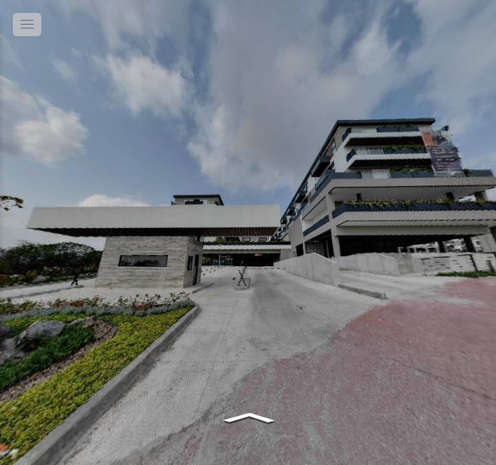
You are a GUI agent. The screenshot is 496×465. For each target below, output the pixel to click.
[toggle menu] (27, 24)
